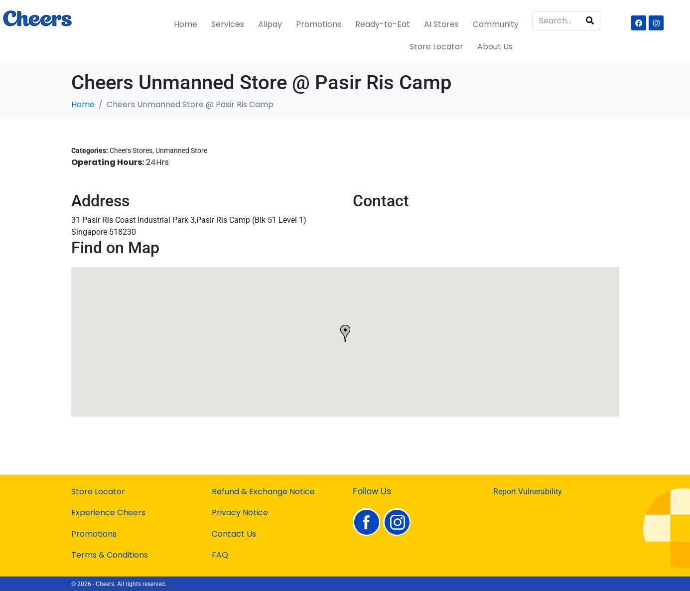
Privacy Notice (240, 512)
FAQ (220, 555)
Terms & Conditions (109, 555)
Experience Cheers (108, 512)
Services (227, 24)
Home (185, 24)
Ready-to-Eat (382, 24)
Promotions (318, 24)
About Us (495, 46)
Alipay (270, 24)
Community (496, 24)
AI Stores (441, 24)
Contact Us (234, 534)
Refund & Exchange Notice (263, 491)
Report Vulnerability (527, 491)
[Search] (590, 20)
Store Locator (436, 46)
